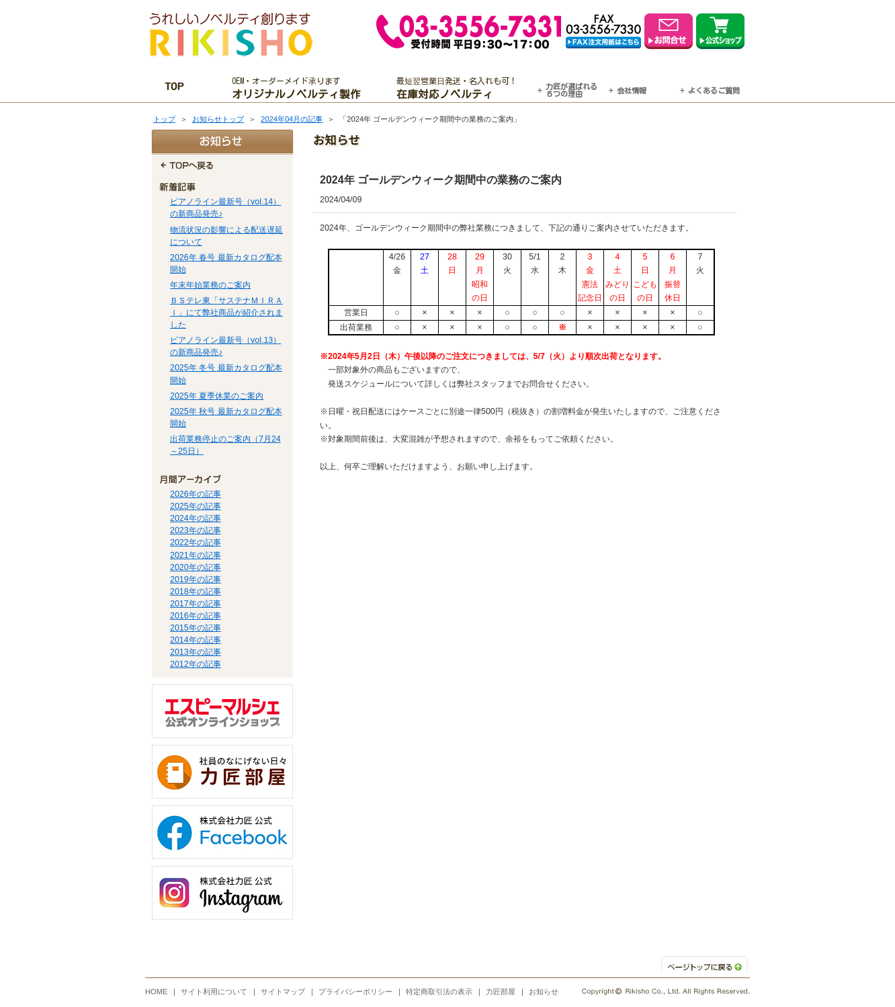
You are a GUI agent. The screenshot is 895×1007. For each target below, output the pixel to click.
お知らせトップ (218, 119)
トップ (164, 119)
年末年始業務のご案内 (210, 285)
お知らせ (543, 992)
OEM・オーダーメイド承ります (300, 88)
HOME (156, 992)
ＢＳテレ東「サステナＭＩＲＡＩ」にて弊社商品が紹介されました (226, 312)
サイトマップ (283, 992)
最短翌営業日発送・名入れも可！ (464, 88)
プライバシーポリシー (355, 992)
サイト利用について (214, 992)
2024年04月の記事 (292, 119)
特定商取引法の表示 (439, 992)
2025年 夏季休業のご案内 (216, 396)
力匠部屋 (500, 992)
